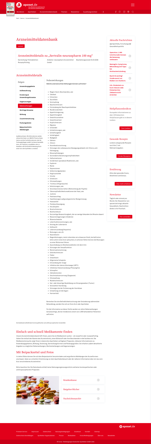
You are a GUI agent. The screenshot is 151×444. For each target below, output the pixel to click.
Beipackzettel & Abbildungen (25, 128)
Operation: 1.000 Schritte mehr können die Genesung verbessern (118, 56)
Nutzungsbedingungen (62, 432)
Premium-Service (21, 432)
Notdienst (20, 12)
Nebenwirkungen (26, 106)
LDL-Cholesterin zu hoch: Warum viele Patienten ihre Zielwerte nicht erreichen (117, 90)
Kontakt (87, 432)
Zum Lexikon (125, 128)
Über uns (100, 435)
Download (77, 432)
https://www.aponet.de (127, 426)
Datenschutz (47, 432)
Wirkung (23, 114)
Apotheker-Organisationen (46, 435)
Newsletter (75, 12)
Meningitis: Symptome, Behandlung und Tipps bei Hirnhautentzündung (118, 67)
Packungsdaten (25, 123)
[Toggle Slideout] (133, 5)
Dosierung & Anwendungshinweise (28, 96)
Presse (61, 435)
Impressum (35, 432)
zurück (20, 46)
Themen (64, 12)
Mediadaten (71, 435)
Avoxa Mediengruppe (86, 435)
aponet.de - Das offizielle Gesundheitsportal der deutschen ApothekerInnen (30, 5)
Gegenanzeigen (25, 101)
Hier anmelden (125, 217)
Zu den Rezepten (124, 156)
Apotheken (32, 12)
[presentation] (103, 12)
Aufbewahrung (25, 90)
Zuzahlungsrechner (90, 12)
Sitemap (97, 432)
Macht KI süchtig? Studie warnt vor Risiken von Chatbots (117, 78)
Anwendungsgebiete (27, 86)
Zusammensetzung (27, 118)
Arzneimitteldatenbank (48, 12)
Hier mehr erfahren (123, 184)
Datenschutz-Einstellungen (24, 435)
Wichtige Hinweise (26, 110)
